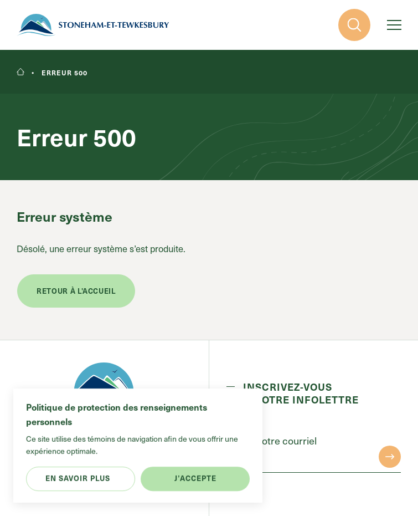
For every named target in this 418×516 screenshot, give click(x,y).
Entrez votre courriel (271, 440)
